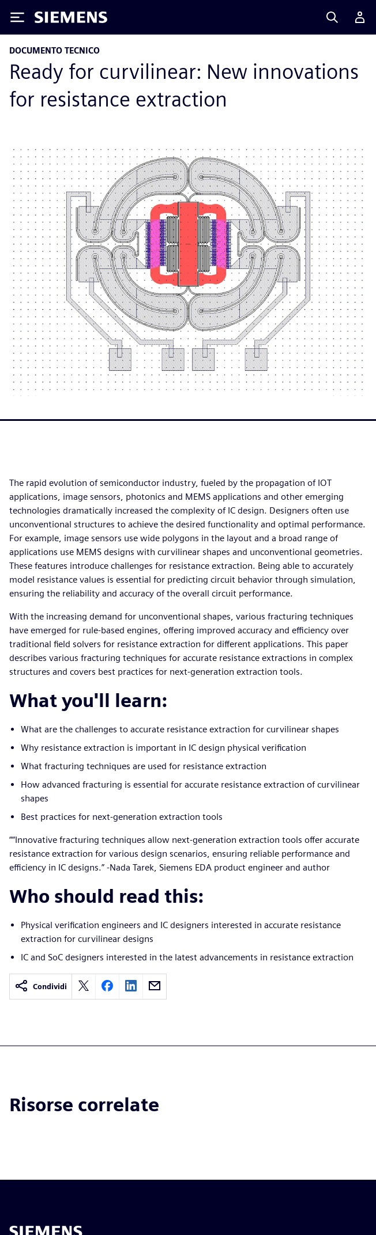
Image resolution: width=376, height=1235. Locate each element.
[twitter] (83, 986)
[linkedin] (130, 986)
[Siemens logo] (71, 17)
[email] (154, 986)
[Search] (332, 17)
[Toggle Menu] (17, 17)
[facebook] (107, 986)
